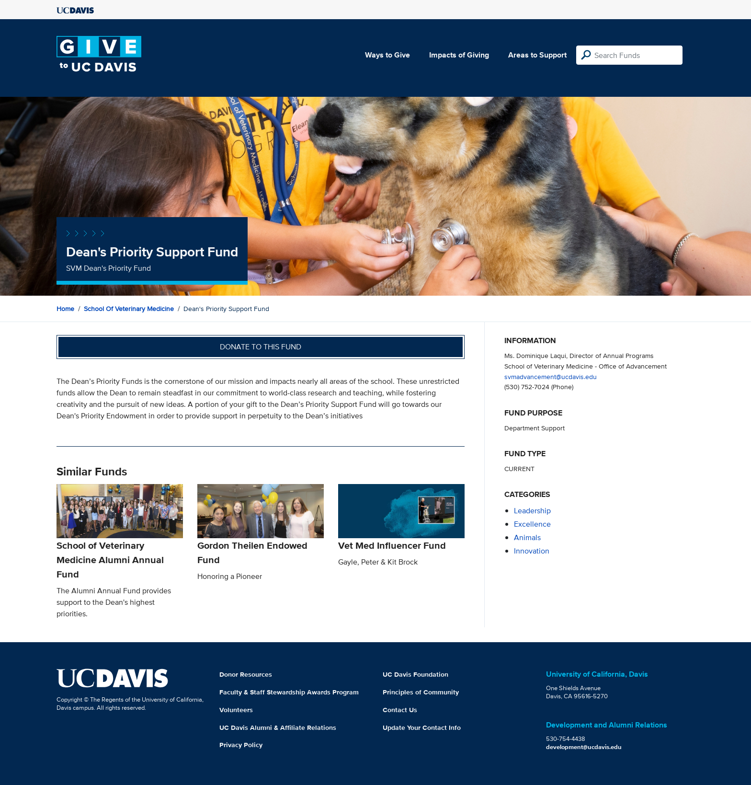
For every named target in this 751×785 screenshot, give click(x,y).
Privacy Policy (240, 745)
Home (65, 308)
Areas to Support (537, 54)
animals (527, 537)
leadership (532, 510)
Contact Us (400, 710)
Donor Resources (245, 674)
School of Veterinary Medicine (129, 308)
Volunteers (236, 710)
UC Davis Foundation (415, 674)
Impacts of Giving (459, 54)
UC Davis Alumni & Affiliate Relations (277, 727)
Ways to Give (387, 54)
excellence (532, 524)
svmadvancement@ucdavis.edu (550, 376)
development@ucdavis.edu (584, 746)
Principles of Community (421, 692)
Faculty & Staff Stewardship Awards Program (289, 692)
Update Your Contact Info (422, 727)
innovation (531, 550)
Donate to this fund (260, 346)
